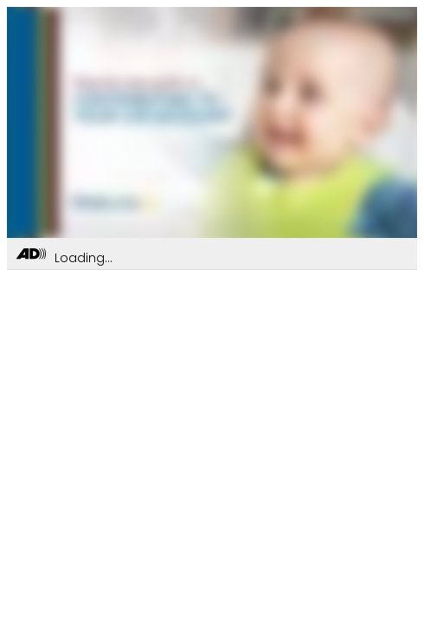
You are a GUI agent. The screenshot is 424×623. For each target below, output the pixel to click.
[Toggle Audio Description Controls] (31, 254)
